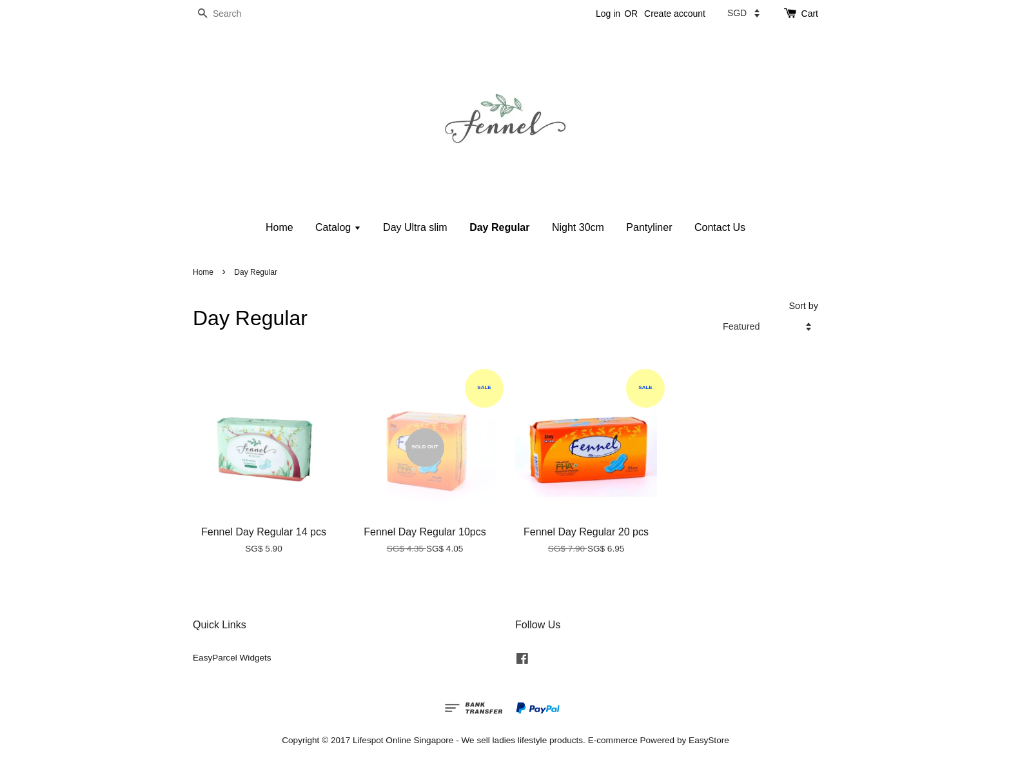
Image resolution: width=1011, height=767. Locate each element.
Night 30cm (578, 227)
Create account (674, 13)
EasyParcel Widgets (232, 657)
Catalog (338, 227)
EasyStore (709, 740)
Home (279, 227)
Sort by (803, 306)
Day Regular (499, 227)
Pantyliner (649, 227)
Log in (608, 13)
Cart (809, 13)
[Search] (231, 14)
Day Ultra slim (415, 227)
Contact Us (719, 227)
